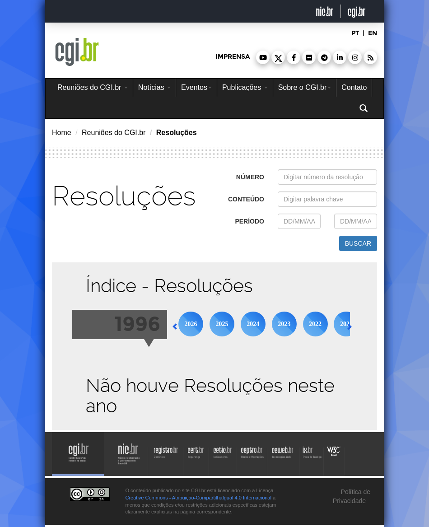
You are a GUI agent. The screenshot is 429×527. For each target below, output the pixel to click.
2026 (191, 324)
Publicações (245, 87)
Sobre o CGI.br (304, 87)
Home (61, 132)
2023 (284, 324)
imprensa (232, 57)
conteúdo (246, 199)
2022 (315, 324)
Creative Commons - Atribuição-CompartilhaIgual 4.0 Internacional (198, 497)
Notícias (154, 87)
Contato (354, 87)
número (250, 177)
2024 (253, 324)
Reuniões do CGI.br (92, 87)
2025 (221, 324)
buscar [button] (358, 243)
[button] (263, 57)
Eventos (196, 87)
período (249, 221)
